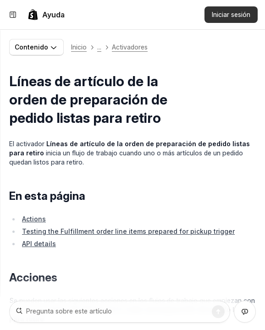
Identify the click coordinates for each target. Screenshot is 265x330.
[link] (46, 14)
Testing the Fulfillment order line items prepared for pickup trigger (128, 231)
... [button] (99, 47)
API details (39, 244)
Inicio (79, 47)
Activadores (130, 47)
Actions (34, 219)
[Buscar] (218, 311)
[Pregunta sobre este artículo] (119, 312)
